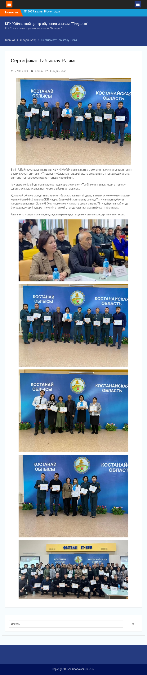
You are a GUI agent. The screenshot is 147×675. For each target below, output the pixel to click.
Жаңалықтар (58, 71)
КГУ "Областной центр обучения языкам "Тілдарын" (46, 24)
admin (39, 71)
